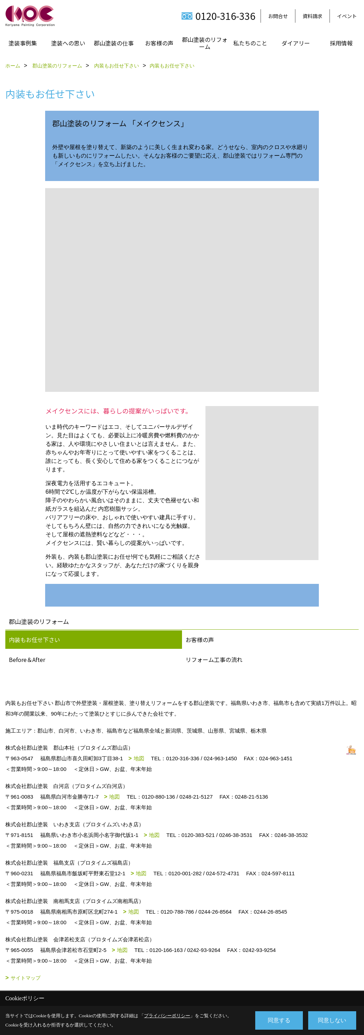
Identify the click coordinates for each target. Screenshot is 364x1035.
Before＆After (27, 659)
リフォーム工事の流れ (214, 659)
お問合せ (278, 16)
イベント (347, 16)
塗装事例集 (23, 43)
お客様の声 (159, 43)
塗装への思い (68, 43)
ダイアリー (296, 43)
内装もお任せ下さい (34, 639)
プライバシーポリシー (167, 1015)
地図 (139, 758)
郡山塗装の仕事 (114, 43)
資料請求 (312, 16)
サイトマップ (26, 978)
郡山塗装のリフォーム (205, 43)
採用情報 (341, 43)
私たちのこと (250, 43)
